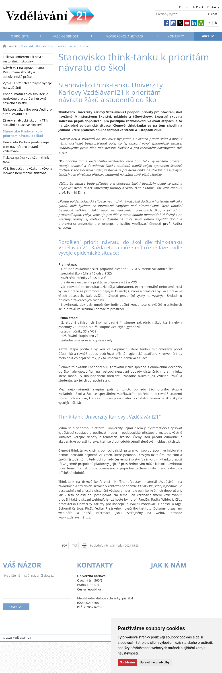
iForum (183, 7)
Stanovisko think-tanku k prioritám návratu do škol (23, 133)
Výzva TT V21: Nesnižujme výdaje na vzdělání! (27, 85)
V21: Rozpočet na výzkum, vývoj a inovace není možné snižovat (27, 170)
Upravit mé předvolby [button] (154, 662)
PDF (64, 545)
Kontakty (213, 7)
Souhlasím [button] (127, 662)
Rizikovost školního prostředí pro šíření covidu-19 (27, 111)
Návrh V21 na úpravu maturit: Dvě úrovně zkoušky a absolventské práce (25, 72)
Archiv (208, 36)
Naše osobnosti (65, 36)
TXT (74, 545)
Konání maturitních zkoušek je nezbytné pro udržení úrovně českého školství (25, 98)
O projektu (20, 36)
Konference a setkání (124, 36)
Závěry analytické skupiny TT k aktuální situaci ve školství (25, 122)
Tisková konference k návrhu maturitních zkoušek (24, 59)
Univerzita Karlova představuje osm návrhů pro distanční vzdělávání (26, 146)
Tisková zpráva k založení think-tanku (26, 159)
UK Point (197, 7)
